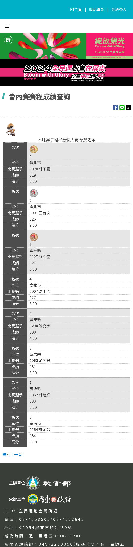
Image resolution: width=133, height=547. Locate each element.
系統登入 (119, 9)
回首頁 (76, 9)
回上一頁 (12, 454)
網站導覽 (96, 9)
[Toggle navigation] (7, 26)
